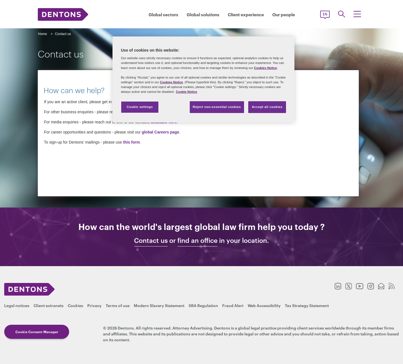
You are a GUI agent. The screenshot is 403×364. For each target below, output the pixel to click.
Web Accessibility (264, 305)
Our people (283, 14)
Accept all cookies (267, 107)
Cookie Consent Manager (36, 331)
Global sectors (163, 14)
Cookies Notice (265, 68)
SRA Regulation (203, 305)
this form (131, 142)
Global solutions (203, 14)
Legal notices (16, 305)
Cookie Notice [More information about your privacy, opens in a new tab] (186, 91)
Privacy (94, 305)
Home (42, 34)
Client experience (246, 14)
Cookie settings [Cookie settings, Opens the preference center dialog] (140, 107)
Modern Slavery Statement (159, 305)
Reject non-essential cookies (217, 107)
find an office (197, 240)
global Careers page (160, 132)
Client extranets (49, 305)
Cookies (75, 305)
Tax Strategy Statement (307, 305)
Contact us (151, 240)
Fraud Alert (232, 305)
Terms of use (118, 305)
